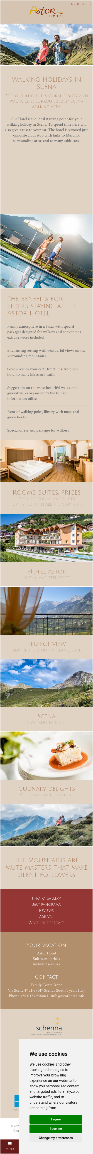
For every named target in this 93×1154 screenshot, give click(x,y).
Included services (46, 964)
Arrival (46, 917)
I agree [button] (56, 1119)
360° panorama (46, 905)
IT (78, 3)
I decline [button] (56, 1128)
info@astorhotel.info (67, 995)
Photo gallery (46, 898)
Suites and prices (46, 958)
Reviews (46, 911)
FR (89, 3)
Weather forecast (46, 923)
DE (73, 3)
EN (83, 3)
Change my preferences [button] (56, 1138)
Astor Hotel (46, 953)
